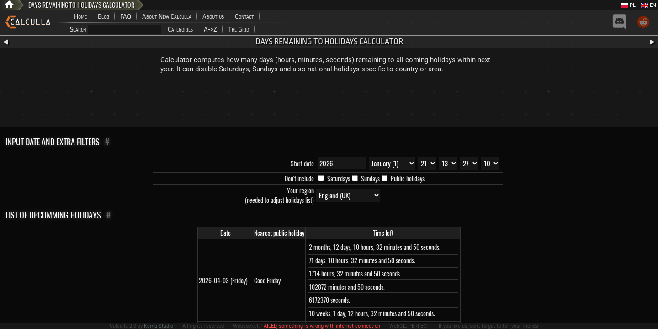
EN (648, 5)
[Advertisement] (329, 102)
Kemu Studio (158, 326)
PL (628, 5)
